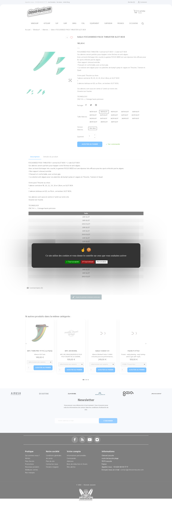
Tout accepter (72, 261)
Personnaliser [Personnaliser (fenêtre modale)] (102, 261)
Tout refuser (87, 261)
